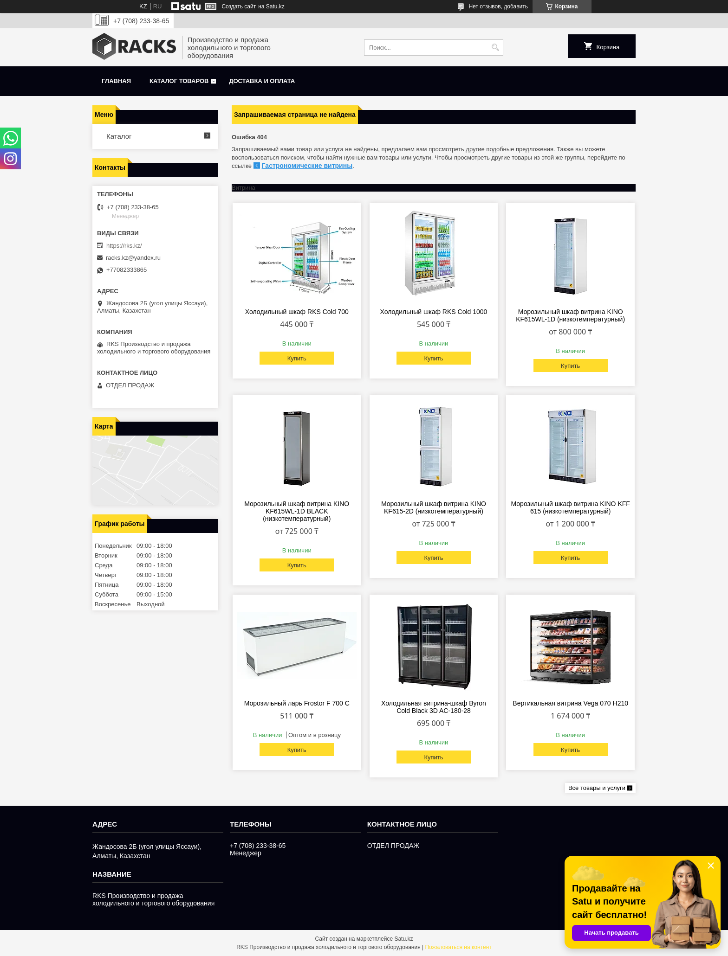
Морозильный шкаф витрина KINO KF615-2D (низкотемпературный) (433, 507)
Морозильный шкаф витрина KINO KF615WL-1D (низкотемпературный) (570, 315)
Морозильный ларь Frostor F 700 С (297, 703)
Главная (116, 80)
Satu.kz (403, 939)
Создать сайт (238, 6)
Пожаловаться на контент (458, 947)
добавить (516, 6)
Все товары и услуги (596, 787)
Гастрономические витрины (307, 165)
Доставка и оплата (262, 80)
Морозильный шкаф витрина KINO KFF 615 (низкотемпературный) (570, 507)
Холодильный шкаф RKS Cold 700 (297, 311)
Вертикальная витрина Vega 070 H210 (570, 703)
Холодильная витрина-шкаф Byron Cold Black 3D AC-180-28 (433, 706)
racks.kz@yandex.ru (133, 257)
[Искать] (495, 47)
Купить (296, 358)
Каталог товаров (179, 80)
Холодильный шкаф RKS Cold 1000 (434, 311)
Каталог (119, 136)
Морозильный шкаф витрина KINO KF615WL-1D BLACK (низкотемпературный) (296, 511)
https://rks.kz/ (124, 245)
